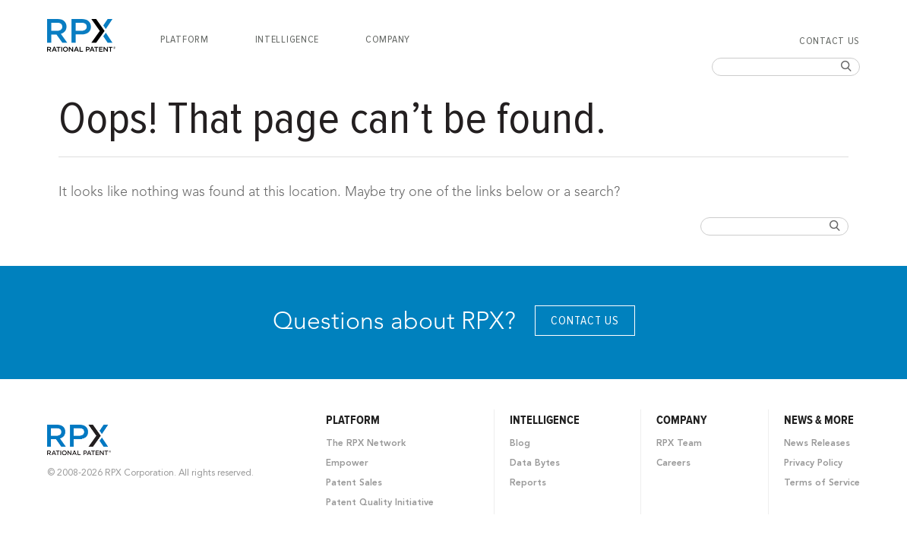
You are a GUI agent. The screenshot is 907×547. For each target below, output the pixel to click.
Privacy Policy (813, 463)
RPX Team (679, 443)
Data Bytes (535, 463)
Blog (520, 443)
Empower (347, 463)
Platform (184, 39)
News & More (819, 420)
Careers (673, 463)
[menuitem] (184, 39)
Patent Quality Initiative (380, 502)
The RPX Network (366, 443)
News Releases (817, 443)
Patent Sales (354, 483)
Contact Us (829, 41)
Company (387, 39)
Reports (528, 483)
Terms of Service (822, 483)
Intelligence (287, 39)
